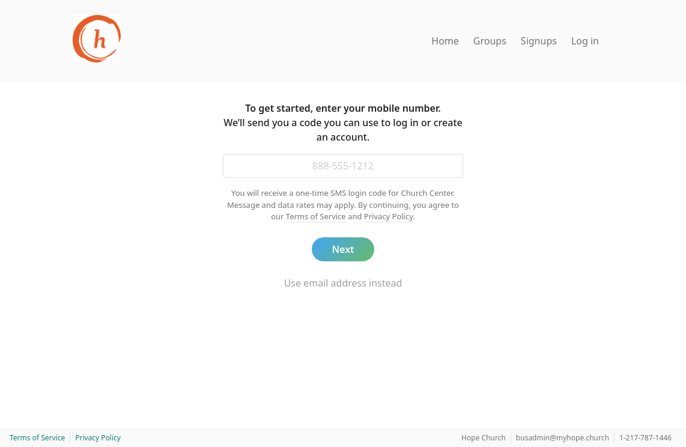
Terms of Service (316, 216)
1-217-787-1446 (645, 438)
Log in (585, 40)
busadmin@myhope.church (562, 438)
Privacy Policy (388, 216)
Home (445, 40)
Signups (539, 40)
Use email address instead (343, 283)
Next (343, 249)
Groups (489, 40)
